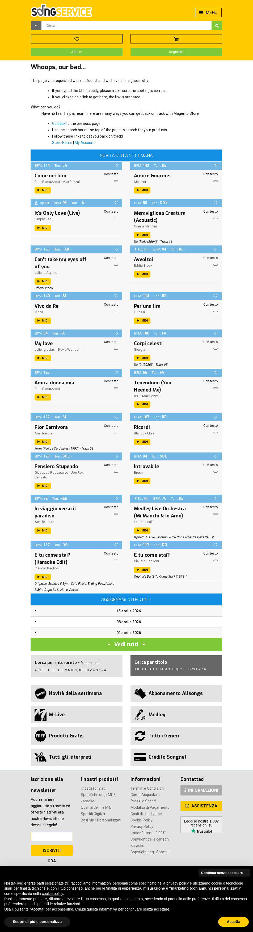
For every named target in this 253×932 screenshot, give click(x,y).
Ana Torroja (43, 433)
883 (137, 396)
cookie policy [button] (52, 893)
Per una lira (147, 306)
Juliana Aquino (46, 273)
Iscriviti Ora (52, 852)
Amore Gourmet (152, 176)
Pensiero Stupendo (56, 466)
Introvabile (146, 466)
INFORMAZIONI (201, 790)
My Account (85, 142)
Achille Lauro (44, 522)
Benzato (41, 477)
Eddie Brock (143, 265)
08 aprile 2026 (128, 622)
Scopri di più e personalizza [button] (37, 922)
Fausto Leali (143, 522)
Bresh (138, 472)
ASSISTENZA (201, 805)
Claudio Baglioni (47, 568)
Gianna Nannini (145, 226)
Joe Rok (77, 472)
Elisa (150, 433)
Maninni (140, 182)
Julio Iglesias (45, 349)
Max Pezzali (71, 182)
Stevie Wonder (68, 349)
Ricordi (142, 427)
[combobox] (126, 25)
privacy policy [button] (177, 883)
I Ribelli (139, 312)
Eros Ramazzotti (47, 182)
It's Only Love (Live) (57, 213)
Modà (39, 312)
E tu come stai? (152, 555)
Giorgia (139, 349)
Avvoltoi (143, 259)
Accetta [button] (233, 922)
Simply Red (43, 219)
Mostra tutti (90, 663)
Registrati (176, 52)
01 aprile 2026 (128, 633)
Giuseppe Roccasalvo (51, 472)
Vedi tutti (126, 644)
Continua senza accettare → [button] (224, 873)
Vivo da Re (46, 306)
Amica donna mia (54, 383)
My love (44, 343)
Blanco (139, 433)
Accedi (76, 52)
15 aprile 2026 (128, 611)
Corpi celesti (148, 343)
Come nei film (50, 176)
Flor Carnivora (51, 427)
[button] (36, 25)
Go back (58, 123)
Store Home (62, 142)
